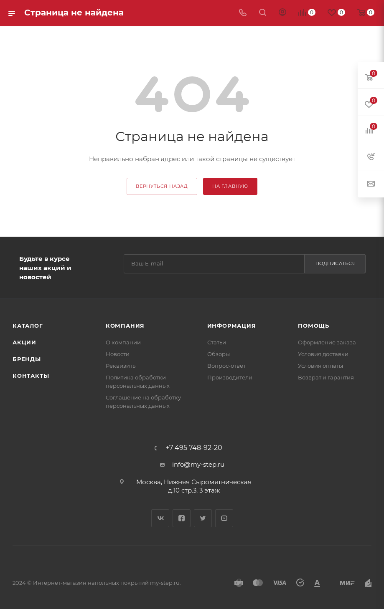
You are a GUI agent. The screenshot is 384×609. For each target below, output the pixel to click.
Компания (125, 325)
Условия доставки (323, 354)
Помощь (313, 325)
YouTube (224, 518)
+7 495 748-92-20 (193, 448)
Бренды (27, 359)
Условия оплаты (320, 365)
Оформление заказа (327, 342)
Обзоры (218, 354)
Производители (229, 377)
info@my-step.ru (198, 464)
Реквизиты (121, 365)
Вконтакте (160, 518)
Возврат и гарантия (326, 377)
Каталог (28, 325)
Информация (231, 325)
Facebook (182, 518)
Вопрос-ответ (226, 365)
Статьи (216, 342)
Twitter (203, 518)
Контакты (31, 375)
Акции (24, 342)
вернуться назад (162, 186)
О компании (123, 342)
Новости (118, 354)
